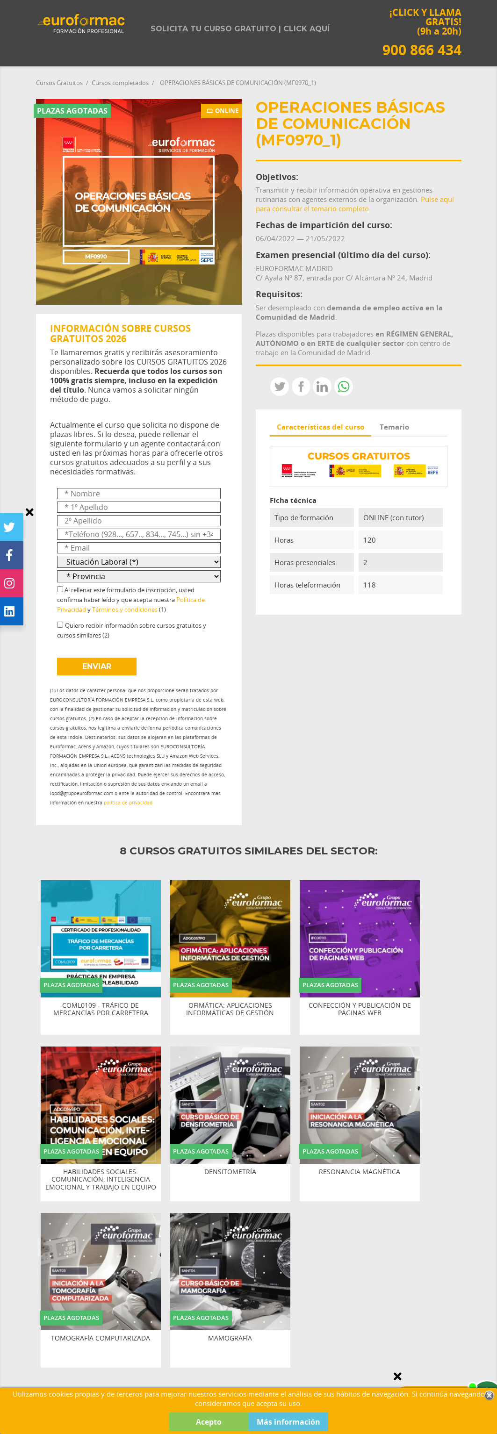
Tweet (279, 386)
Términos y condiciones (125, 609)
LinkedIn (322, 386)
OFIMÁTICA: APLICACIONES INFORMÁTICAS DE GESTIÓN (230, 1010)
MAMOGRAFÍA (230, 1338)
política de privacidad (128, 803)
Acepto (209, 1422)
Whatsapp (343, 386)
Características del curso (320, 426)
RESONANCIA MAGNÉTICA (359, 1172)
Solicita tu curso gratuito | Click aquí (240, 28)
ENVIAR (96, 666)
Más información (288, 1422)
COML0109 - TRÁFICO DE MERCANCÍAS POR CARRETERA (100, 1010)
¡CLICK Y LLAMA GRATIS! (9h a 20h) (421, 32)
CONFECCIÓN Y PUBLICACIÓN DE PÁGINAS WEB (360, 1010)
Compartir (301, 386)
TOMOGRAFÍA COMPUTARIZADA (100, 1338)
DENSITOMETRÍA (230, 1172)
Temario (394, 426)
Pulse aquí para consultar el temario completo (355, 203)
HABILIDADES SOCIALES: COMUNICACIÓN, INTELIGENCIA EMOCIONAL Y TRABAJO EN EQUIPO (100, 1179)
